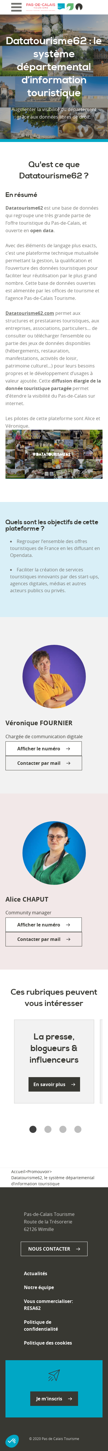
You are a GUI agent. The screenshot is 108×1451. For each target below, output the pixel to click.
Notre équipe (39, 1287)
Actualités (35, 1273)
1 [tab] (32, 1130)
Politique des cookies (48, 1343)
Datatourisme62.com (29, 313)
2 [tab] (47, 1130)
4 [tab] (76, 1130)
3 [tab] (62, 1130)
